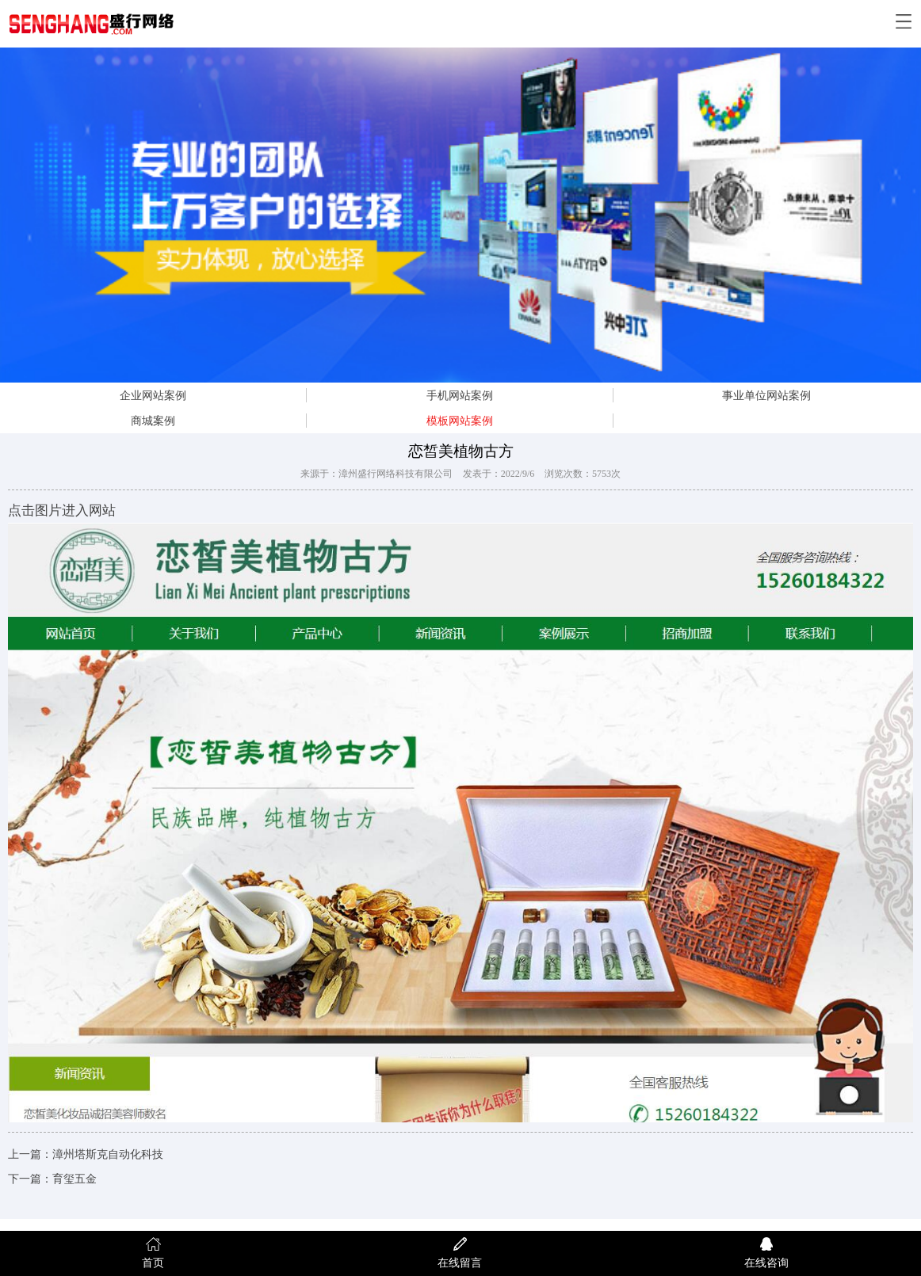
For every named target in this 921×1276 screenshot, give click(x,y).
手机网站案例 (459, 395)
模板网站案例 (459, 420)
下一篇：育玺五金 (52, 1179)
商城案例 (153, 420)
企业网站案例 (153, 395)
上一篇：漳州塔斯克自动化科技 (85, 1154)
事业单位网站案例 (766, 395)
